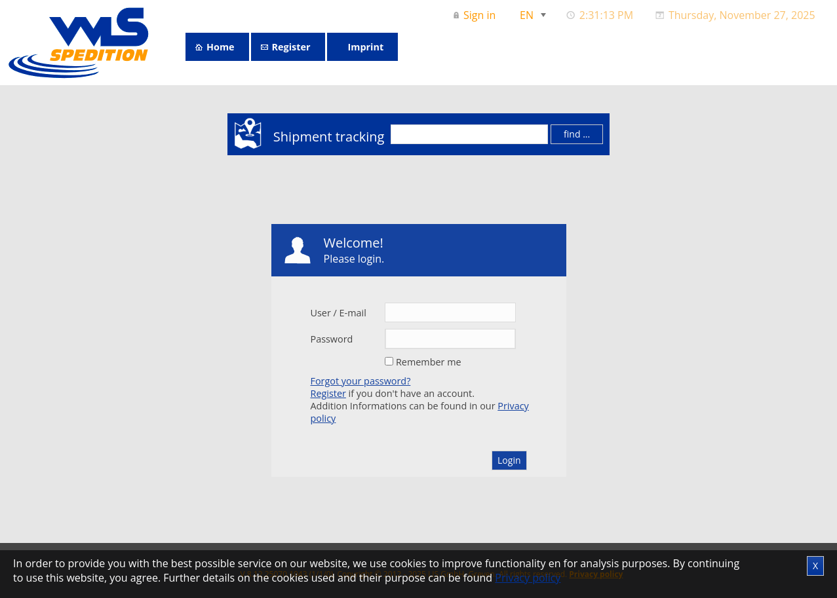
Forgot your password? (361, 381)
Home (220, 47)
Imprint (366, 47)
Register (291, 47)
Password (332, 339)
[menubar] (635, 14)
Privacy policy (527, 577)
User (321, 313)
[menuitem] (476, 14)
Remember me (428, 362)
